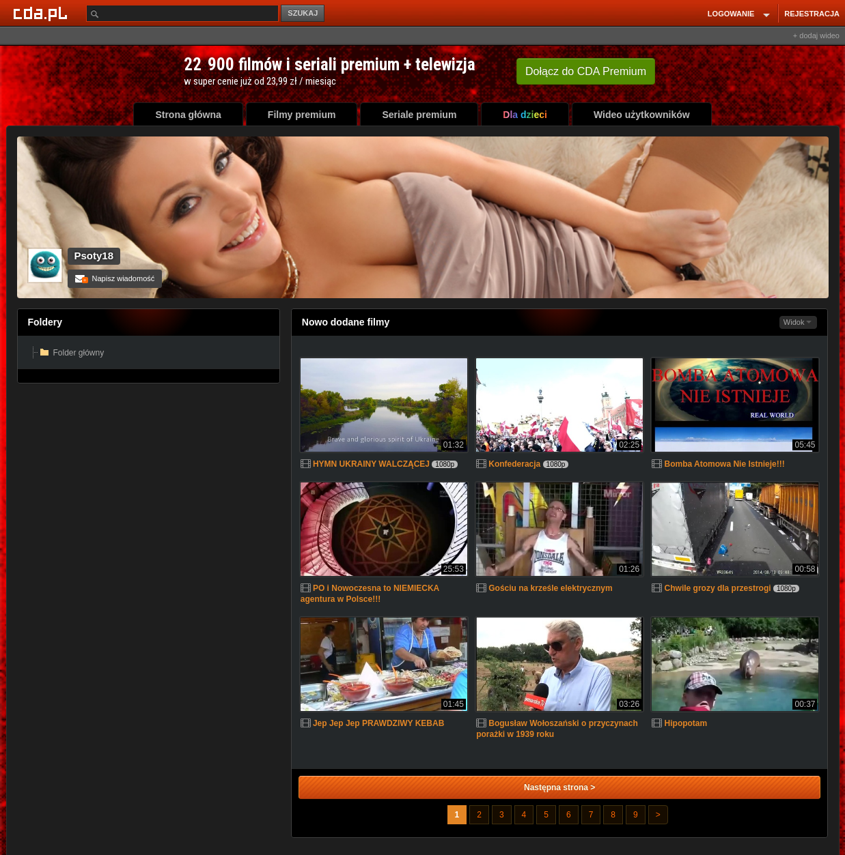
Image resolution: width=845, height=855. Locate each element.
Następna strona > (559, 787)
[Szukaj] (182, 13)
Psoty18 (94, 255)
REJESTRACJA (812, 14)
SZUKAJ (303, 13)
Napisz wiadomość (115, 278)
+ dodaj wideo (816, 35)
